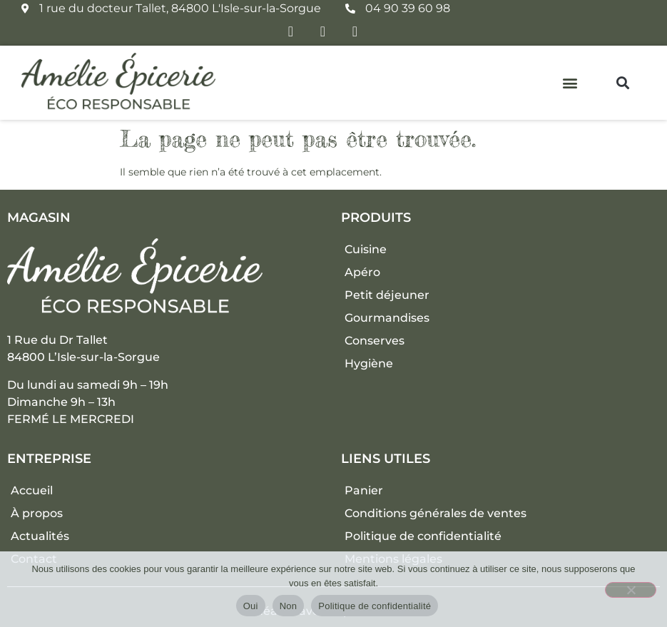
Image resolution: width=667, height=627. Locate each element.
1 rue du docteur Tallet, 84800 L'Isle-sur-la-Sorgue (180, 8)
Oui (250, 606)
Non (288, 606)
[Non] (630, 590)
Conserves (374, 340)
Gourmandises (387, 318)
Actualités (40, 536)
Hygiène (369, 363)
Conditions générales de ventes (435, 513)
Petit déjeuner (387, 295)
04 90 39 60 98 (407, 8)
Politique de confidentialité (423, 536)
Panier (364, 490)
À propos (37, 513)
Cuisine (366, 249)
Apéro (362, 272)
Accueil (32, 490)
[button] (570, 83)
